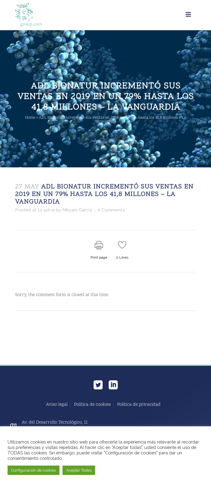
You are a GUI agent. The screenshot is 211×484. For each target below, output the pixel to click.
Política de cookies (92, 404)
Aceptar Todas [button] (78, 470)
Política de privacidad (139, 404)
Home (30, 118)
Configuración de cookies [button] (33, 470)
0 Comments (111, 210)
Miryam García (77, 210)
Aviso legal (57, 404)
